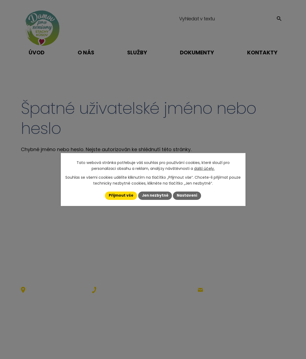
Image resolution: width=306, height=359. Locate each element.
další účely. (204, 168)
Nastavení (188, 195)
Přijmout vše (120, 195)
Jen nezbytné (155, 195)
